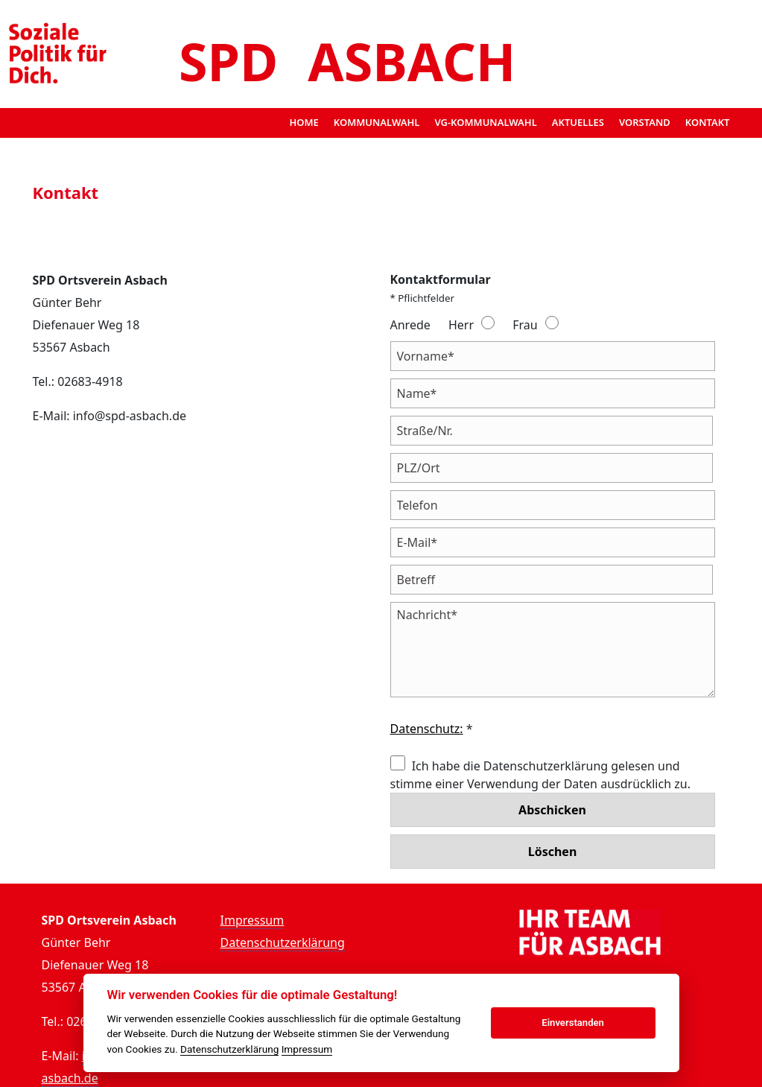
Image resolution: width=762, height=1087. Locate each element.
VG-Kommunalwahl (485, 122)
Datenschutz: (426, 728)
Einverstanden (573, 1022)
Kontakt (707, 122)
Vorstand (644, 122)
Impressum (252, 920)
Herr (461, 325)
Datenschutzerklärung (282, 942)
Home (303, 122)
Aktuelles (578, 122)
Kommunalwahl (377, 122)
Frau (524, 325)
